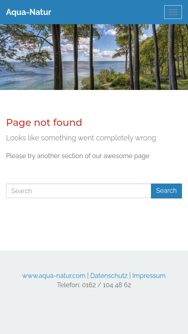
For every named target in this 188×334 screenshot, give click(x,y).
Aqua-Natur (28, 12)
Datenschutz (109, 276)
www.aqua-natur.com (53, 276)
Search (166, 190)
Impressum (149, 276)
